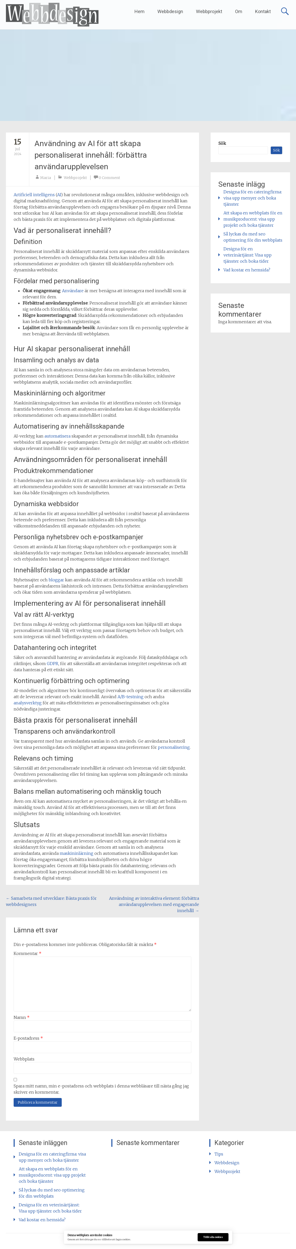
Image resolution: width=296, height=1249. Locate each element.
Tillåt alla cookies (213, 1237)
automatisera (57, 436)
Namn (22, 1017)
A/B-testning (130, 696)
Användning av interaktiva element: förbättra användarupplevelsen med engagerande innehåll (154, 904)
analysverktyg (28, 702)
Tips (218, 1154)
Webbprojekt (209, 11)
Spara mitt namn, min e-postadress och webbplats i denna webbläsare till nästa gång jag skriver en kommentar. (101, 1089)
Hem (139, 11)
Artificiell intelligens (34, 194)
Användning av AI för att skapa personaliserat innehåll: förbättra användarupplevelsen (90, 155)
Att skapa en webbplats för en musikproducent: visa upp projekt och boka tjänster (252, 219)
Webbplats (24, 1059)
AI (59, 194)
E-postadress (28, 1038)
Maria (45, 177)
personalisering (174, 747)
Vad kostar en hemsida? (246, 269)
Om (238, 11)
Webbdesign (170, 11)
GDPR (52, 663)
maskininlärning (76, 853)
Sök (222, 143)
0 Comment (109, 177)
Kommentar (27, 953)
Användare (73, 290)
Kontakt (263, 11)
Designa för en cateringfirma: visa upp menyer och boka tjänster (252, 198)
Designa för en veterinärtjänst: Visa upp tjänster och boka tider (247, 255)
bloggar (56, 579)
